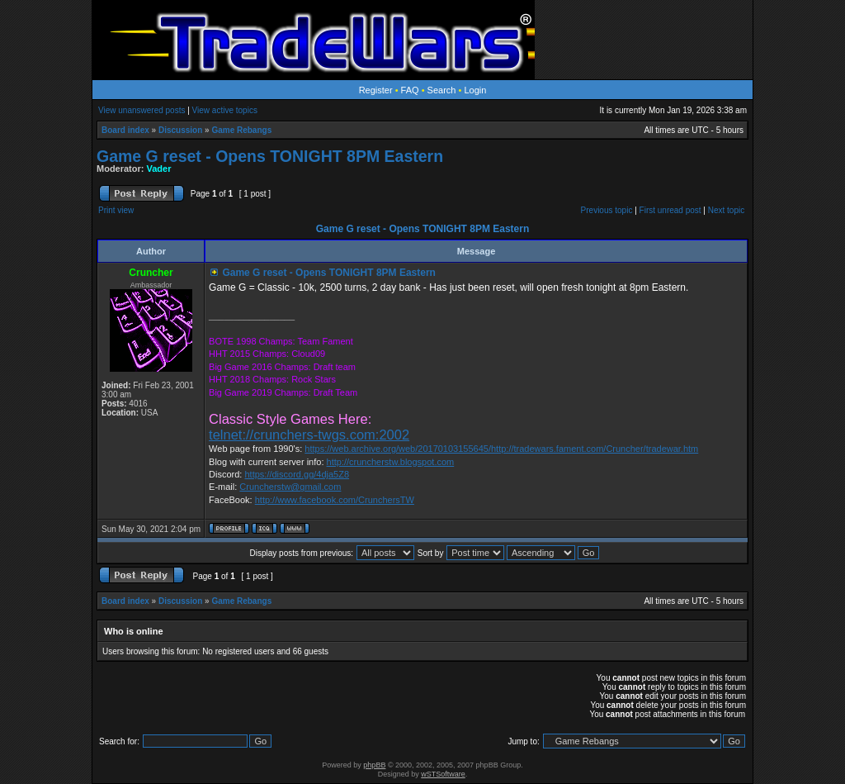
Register (376, 90)
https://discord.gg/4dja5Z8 (296, 474)
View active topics (224, 110)
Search (441, 90)
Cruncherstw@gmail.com (290, 487)
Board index (125, 130)
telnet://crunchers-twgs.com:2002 (309, 434)
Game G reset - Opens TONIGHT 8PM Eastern (270, 156)
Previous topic (607, 210)
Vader (159, 168)
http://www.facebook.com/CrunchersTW (334, 500)
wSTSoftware (443, 774)
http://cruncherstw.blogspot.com (391, 462)
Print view (116, 210)
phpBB (374, 765)
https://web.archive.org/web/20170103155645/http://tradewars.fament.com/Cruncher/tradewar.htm (501, 449)
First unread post (670, 210)
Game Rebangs (241, 130)
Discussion (180, 130)
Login (475, 90)
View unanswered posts (141, 110)
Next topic (726, 210)
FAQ (410, 90)
